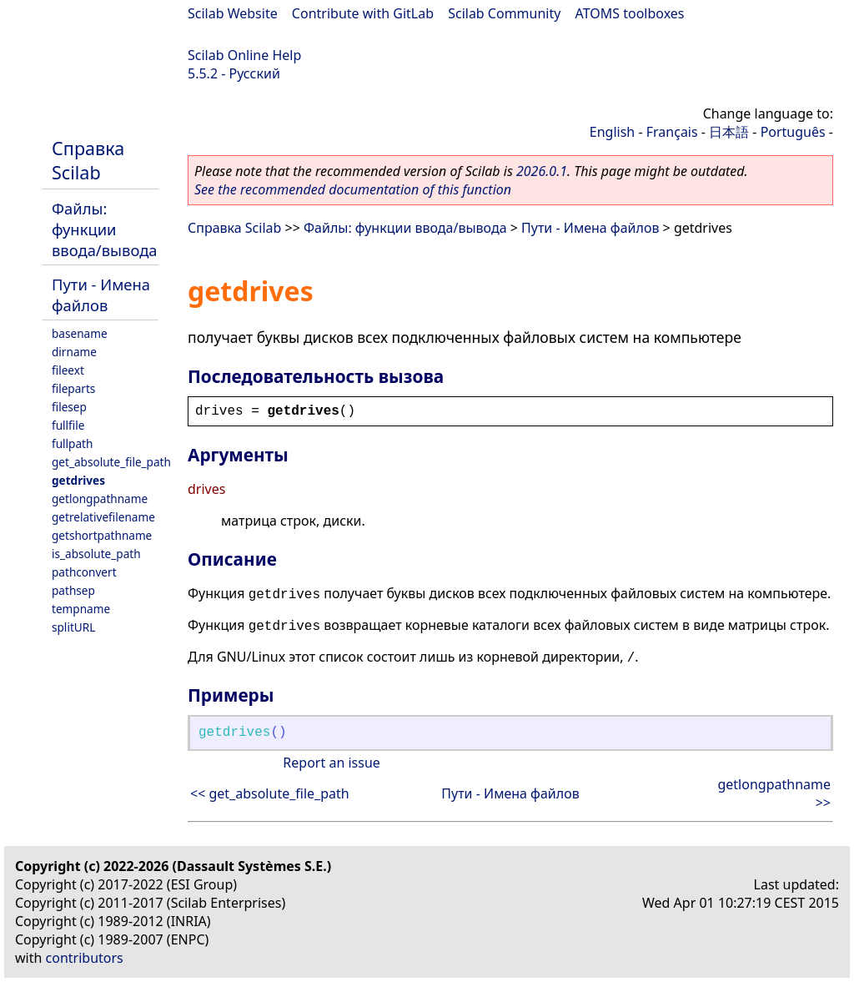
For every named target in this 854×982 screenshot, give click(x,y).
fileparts (73, 388)
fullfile (68, 425)
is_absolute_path (96, 554)
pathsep (73, 590)
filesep (69, 407)
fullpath (72, 443)
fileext (68, 370)
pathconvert (84, 572)
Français (672, 132)
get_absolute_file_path (111, 462)
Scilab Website (233, 13)
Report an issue (331, 762)
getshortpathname (102, 535)
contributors (84, 958)
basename (80, 333)
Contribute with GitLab (363, 13)
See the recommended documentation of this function (352, 189)
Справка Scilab (88, 160)
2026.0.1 (541, 171)
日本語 (729, 132)
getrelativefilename (103, 517)
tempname (81, 609)
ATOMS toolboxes (630, 13)
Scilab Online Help (244, 55)
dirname (74, 352)
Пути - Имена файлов (101, 294)
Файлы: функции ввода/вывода (105, 229)
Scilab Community (504, 13)
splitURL (73, 627)
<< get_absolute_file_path (269, 793)
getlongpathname (100, 498)
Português (793, 132)
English (612, 132)
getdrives (78, 480)
